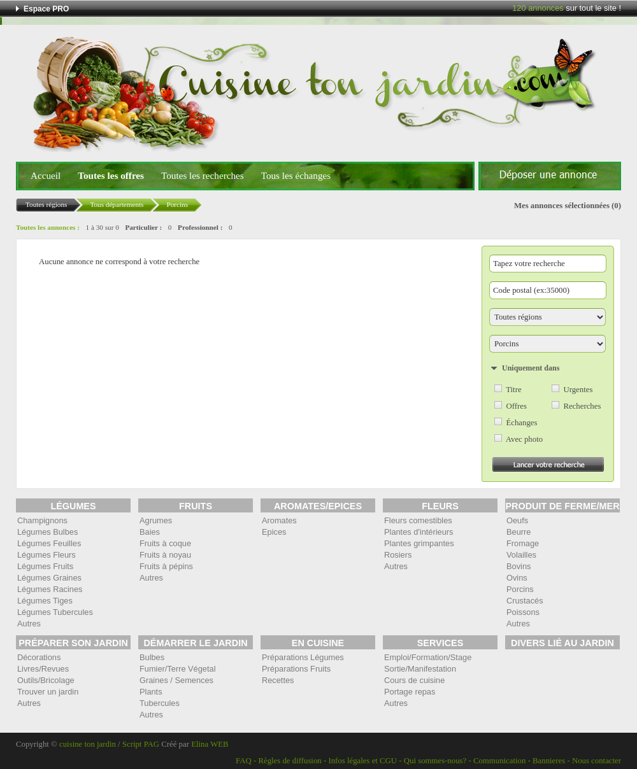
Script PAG (140, 744)
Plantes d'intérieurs (418, 532)
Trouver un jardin (47, 691)
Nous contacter (596, 760)
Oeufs (517, 520)
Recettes (278, 680)
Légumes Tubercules (55, 612)
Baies (150, 532)
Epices (274, 532)
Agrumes (156, 520)
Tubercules (160, 703)
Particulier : (143, 227)
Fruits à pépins (166, 566)
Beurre (518, 532)
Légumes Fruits (45, 566)
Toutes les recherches (202, 175)
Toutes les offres (111, 175)
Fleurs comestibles (418, 520)
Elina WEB (209, 744)
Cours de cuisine (414, 680)
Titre (513, 389)
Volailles (521, 555)
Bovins (518, 566)
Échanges (521, 422)
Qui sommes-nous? (435, 760)
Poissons (523, 612)
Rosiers (398, 555)
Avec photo (524, 439)
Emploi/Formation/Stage (427, 657)
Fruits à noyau (165, 555)
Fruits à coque (165, 543)
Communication (499, 760)
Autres (29, 623)
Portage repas (409, 691)
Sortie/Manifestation (420, 669)
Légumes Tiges (45, 600)
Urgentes (577, 389)
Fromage (522, 543)
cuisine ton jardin (87, 744)
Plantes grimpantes (419, 543)
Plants (151, 691)
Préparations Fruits (296, 669)
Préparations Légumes (303, 657)
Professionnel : (200, 227)
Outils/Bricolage (46, 680)
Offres (516, 406)
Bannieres (549, 760)
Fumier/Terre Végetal (177, 669)
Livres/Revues (43, 669)
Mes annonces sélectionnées (562, 205)
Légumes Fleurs (46, 555)
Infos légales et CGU (362, 760)
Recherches (582, 406)
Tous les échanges (296, 175)
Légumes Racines (49, 589)
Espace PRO (46, 8)
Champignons (42, 520)
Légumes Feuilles (49, 543)
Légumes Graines (49, 577)
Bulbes (152, 657)
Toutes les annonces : (48, 227)
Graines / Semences (176, 680)
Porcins (520, 589)
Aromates (279, 520)
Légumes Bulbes (47, 532)
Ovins (516, 577)
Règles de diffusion (289, 760)
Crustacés (524, 600)
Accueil (46, 175)
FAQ (244, 760)
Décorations (39, 657)
